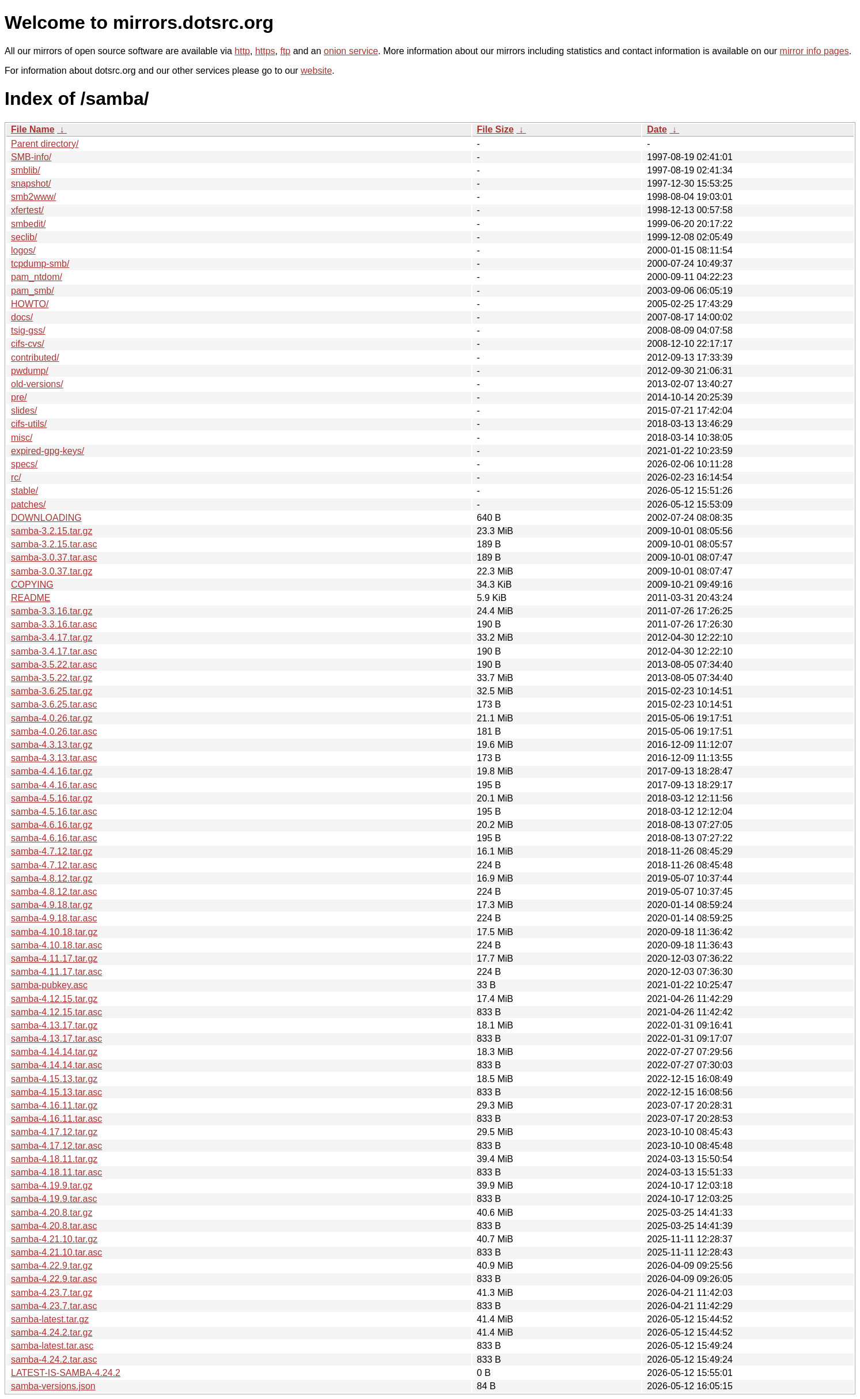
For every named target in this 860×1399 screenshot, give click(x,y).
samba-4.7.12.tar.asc (54, 865)
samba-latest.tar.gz (50, 1319)
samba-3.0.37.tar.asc (54, 557)
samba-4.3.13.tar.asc (54, 758)
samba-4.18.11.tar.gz (54, 1159)
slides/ (24, 410)
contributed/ (35, 357)
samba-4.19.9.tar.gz (51, 1185)
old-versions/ (37, 384)
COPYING (32, 584)
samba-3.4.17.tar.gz (51, 637)
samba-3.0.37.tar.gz (51, 571)
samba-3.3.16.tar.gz (51, 611)
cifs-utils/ (29, 424)
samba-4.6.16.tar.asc (54, 838)
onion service (351, 51)
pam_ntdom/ (36, 277)
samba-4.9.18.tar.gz (51, 905)
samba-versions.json (53, 1386)
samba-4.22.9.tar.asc (54, 1279)
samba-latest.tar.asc (52, 1346)
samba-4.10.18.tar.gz (54, 932)
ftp (285, 51)
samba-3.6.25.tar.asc (54, 704)
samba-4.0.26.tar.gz (51, 718)
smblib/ (25, 170)
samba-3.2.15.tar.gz (51, 531)
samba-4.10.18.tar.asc (56, 945)
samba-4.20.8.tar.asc (54, 1226)
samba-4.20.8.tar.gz (51, 1212)
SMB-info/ (31, 157)
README (30, 598)
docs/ (22, 317)
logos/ (23, 250)
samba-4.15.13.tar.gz (54, 1079)
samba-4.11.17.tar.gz (54, 958)
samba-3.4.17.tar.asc (54, 651)
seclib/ (24, 237)
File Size (495, 129)
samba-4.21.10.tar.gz (54, 1239)
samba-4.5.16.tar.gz (51, 798)
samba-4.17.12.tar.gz (54, 1132)
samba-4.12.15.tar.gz (54, 999)
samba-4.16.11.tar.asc (56, 1119)
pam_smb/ (32, 291)
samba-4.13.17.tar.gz (54, 1025)
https (265, 51)
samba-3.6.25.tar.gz (51, 691)
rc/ (16, 477)
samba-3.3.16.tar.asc (54, 624)
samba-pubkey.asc (49, 985)
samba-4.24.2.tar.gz (51, 1332)
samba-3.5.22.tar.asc (54, 665)
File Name (33, 129)
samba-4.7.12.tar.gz (51, 851)
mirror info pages (814, 51)
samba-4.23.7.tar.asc (54, 1306)
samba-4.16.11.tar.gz (54, 1105)
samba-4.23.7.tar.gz (51, 1293)
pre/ (19, 397)
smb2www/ (33, 197)
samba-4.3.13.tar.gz (51, 745)
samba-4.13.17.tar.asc (56, 1038)
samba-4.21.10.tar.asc (56, 1252)
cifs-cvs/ (27, 344)
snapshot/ (31, 183)
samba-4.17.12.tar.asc (56, 1146)
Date (657, 129)
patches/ (28, 504)
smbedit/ (28, 224)
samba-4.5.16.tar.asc (54, 811)
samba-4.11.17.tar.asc (56, 972)
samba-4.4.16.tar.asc (54, 785)
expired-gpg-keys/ (47, 451)
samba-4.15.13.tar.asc (56, 1092)
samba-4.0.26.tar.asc (54, 731)
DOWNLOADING (46, 518)
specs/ (24, 464)
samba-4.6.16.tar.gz (51, 825)
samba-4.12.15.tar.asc (56, 1012)
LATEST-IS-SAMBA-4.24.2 (65, 1373)
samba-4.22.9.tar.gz (51, 1266)
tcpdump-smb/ (40, 264)
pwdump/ (29, 371)
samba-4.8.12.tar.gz (51, 878)
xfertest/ (27, 210)
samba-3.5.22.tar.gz (51, 678)
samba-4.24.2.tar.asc (54, 1359)
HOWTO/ (29, 304)
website (316, 70)
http (242, 51)
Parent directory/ (44, 144)
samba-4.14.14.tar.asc (56, 1065)
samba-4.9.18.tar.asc (54, 918)
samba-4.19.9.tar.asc (54, 1199)
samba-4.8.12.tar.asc (54, 892)
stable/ (24, 491)
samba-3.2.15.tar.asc (54, 544)
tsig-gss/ (28, 330)
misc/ (21, 438)
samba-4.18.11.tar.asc (56, 1172)
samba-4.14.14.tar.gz (54, 1052)
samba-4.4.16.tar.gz (51, 771)
